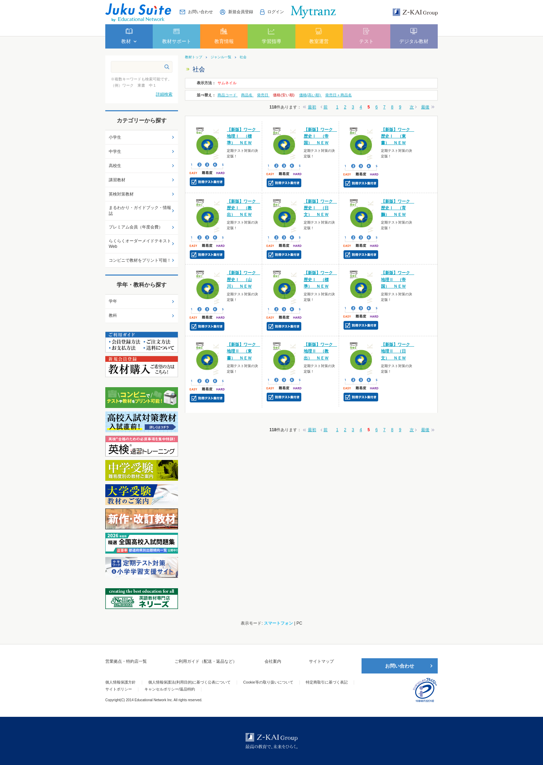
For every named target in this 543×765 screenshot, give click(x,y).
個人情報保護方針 (120, 682)
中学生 (115, 151)
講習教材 (117, 179)
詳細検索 (164, 94)
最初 (312, 107)
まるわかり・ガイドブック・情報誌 (140, 210)
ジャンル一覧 (221, 57)
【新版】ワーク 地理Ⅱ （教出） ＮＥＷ (320, 351)
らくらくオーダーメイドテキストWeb (140, 243)
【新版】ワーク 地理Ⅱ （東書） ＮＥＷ (243, 351)
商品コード (227, 95)
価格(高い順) (310, 95)
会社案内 (273, 661)
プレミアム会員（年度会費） (136, 227)
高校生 (115, 165)
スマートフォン (278, 623)
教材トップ (193, 57)
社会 (243, 57)
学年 (113, 301)
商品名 (247, 95)
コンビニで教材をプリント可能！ (140, 260)
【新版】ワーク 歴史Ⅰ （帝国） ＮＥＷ (320, 136)
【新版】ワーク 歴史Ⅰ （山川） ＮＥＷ (243, 279)
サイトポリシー (118, 689)
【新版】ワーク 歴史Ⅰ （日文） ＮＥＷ (320, 208)
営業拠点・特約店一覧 (126, 661)
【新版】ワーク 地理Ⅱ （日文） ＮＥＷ (397, 351)
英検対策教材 (121, 194)
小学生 (115, 137)
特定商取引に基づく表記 (327, 682)
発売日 (263, 95)
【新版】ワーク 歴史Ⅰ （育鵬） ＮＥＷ (397, 208)
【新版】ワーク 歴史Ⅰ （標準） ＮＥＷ (320, 279)
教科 (113, 315)
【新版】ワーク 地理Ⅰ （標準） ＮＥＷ (243, 136)
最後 (425, 107)
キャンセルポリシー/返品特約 (169, 689)
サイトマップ (321, 661)
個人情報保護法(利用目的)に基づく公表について (189, 682)
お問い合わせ (399, 666)
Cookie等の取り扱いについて (268, 682)
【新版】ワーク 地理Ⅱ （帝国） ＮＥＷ (397, 279)
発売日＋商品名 (338, 95)
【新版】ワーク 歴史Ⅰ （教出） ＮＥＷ (243, 208)
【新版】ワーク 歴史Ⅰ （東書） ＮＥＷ (397, 136)
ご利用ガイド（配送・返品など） (206, 661)
